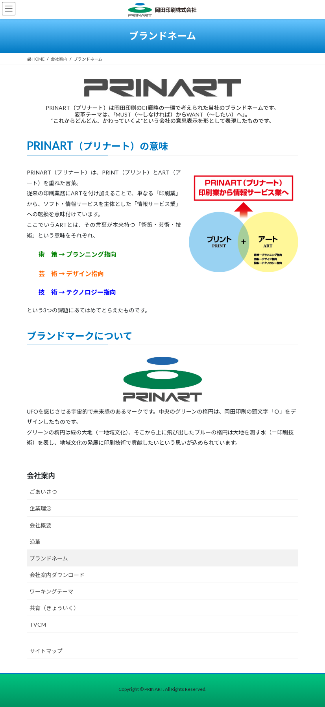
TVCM (38, 624)
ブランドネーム (49, 558)
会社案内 (41, 475)
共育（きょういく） (54, 608)
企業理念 (41, 508)
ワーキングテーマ (52, 591)
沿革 (35, 541)
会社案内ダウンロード (57, 575)
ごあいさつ (43, 491)
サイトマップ (46, 651)
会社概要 (41, 525)
